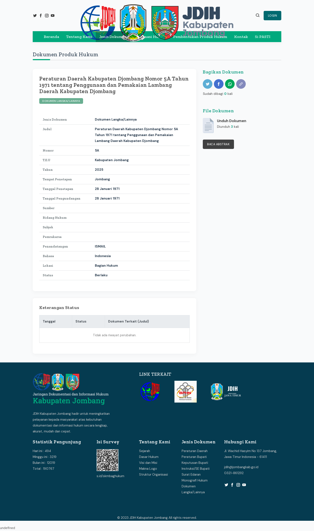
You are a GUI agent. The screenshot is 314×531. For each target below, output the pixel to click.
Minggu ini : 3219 (44, 457)
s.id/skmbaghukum (110, 476)
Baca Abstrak (218, 144)
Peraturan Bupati (194, 457)
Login (272, 15)
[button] (257, 16)
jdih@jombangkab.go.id (241, 467)
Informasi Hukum (150, 36)
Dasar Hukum (149, 457)
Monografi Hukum (195, 480)
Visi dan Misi (148, 463)
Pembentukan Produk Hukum (200, 36)
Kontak (241, 36)
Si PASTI (262, 36)
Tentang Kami (79, 36)
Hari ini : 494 (42, 451)
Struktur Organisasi (153, 474)
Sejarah (144, 451)
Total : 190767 (43, 468)
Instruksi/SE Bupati (196, 468)
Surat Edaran (191, 474)
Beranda (51, 36)
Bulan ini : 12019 (44, 463)
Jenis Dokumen (113, 36)
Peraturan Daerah (195, 451)
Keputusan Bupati (195, 463)
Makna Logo (148, 468)
